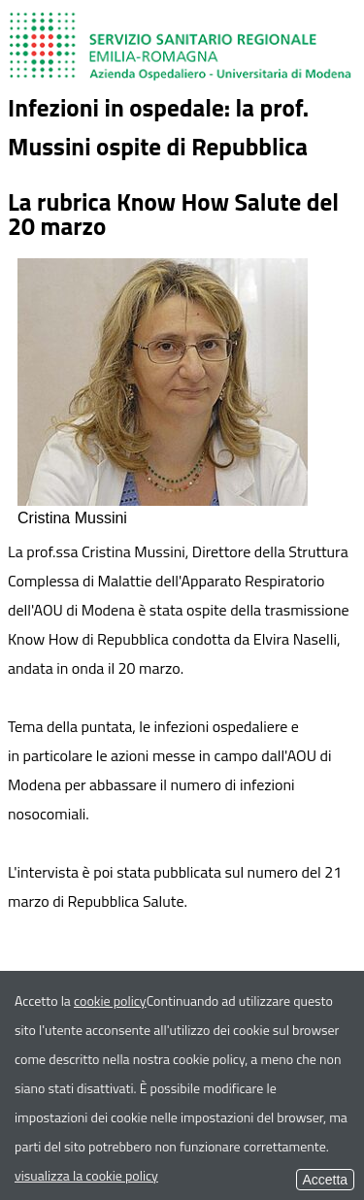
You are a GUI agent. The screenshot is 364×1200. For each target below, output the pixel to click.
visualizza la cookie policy (86, 1175)
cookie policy (110, 1000)
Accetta (325, 1179)
